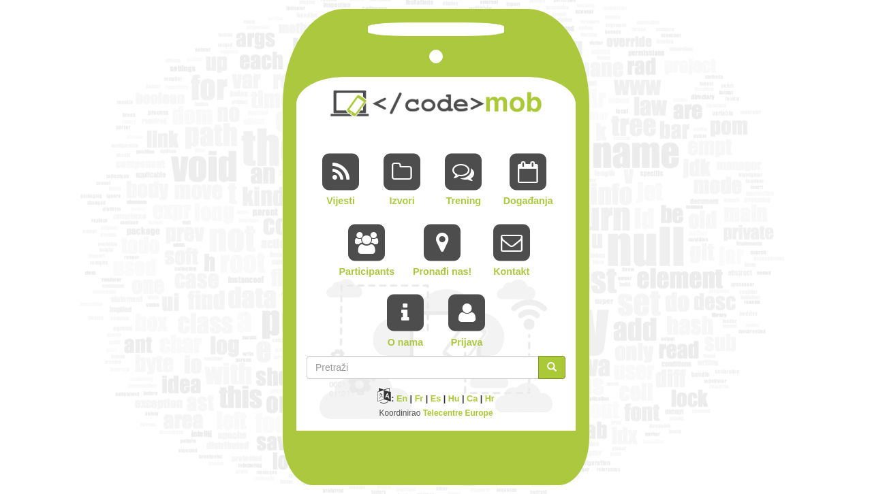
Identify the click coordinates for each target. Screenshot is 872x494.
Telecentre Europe (458, 413)
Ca (472, 399)
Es (436, 399)
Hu (454, 399)
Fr (419, 399)
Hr (490, 399)
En (401, 399)
